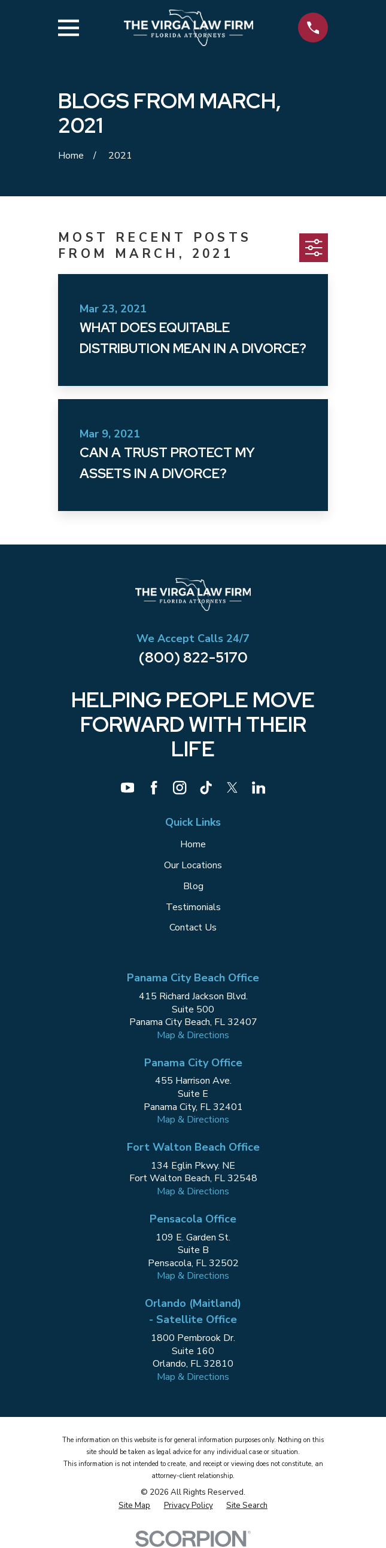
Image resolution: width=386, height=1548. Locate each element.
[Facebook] (153, 787)
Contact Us (193, 927)
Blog (193, 886)
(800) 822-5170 (193, 657)
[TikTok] (205, 787)
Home (193, 844)
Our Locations (193, 865)
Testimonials (193, 907)
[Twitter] (232, 787)
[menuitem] (134, 1505)
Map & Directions (193, 1035)
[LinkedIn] (258, 787)
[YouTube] (127, 787)
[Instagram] (179, 787)
